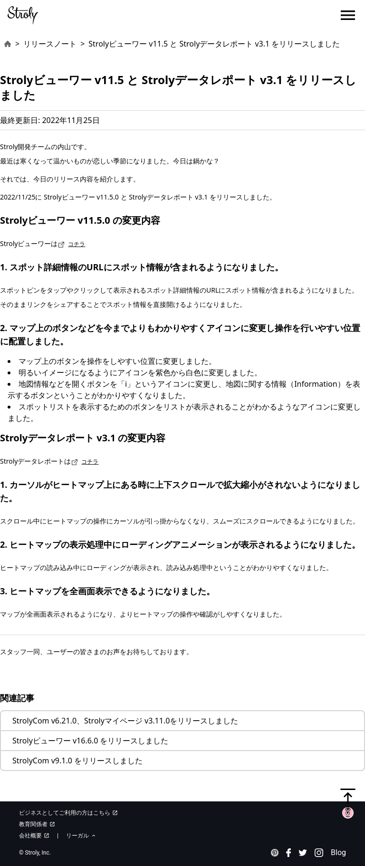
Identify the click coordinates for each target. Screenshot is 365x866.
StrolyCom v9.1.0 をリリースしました (77, 760)
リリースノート (50, 43)
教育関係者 (37, 824)
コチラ (76, 244)
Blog (338, 852)
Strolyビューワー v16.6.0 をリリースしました (90, 740)
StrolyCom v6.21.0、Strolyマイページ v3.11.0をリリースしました (125, 720)
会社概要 (34, 835)
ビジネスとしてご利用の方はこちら (68, 813)
